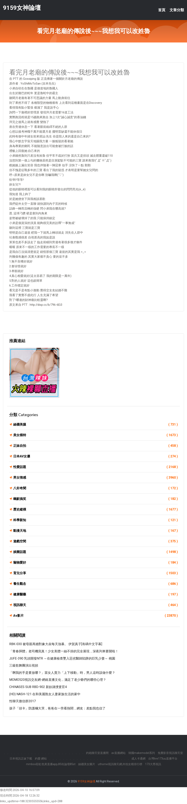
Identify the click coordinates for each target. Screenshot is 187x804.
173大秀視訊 (153, 764)
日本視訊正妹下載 (21, 758)
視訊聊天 (95, 605)
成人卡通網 (138, 758)
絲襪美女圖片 (86, 764)
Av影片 (95, 615)
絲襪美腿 (95, 424)
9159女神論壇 (22, 7)
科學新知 (95, 520)
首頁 (161, 10)
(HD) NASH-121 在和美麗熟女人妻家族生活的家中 (44, 694)
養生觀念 (95, 584)
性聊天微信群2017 (22, 701)
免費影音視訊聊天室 (170, 753)
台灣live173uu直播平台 (162, 758)
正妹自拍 (95, 446)
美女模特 (95, 435)
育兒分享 (95, 573)
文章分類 (177, 10)
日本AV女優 (95, 456)
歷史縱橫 (95, 509)
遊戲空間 (95, 541)
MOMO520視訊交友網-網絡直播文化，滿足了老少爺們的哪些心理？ (57, 680)
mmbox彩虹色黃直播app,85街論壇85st (50, 764)
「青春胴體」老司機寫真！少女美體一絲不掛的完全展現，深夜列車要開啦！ (63, 651)
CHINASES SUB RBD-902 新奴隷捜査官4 (38, 687)
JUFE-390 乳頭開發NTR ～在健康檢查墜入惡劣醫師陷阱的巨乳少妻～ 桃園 (62, 658)
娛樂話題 (95, 552)
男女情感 (95, 477)
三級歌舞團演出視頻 (23, 665)
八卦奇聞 (95, 488)
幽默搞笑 (95, 499)
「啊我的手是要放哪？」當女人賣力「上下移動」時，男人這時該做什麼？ (62, 673)
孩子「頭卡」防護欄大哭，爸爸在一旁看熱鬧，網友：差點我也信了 (57, 708)
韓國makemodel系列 (141, 753)
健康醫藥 (95, 594)
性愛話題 (95, 467)
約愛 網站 (41, 758)
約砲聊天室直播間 (97, 753)
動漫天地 (95, 531)
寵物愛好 (95, 562)
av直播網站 (118, 753)
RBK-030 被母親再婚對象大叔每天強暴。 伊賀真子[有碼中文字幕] (55, 644)
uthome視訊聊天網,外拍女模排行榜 (120, 764)
